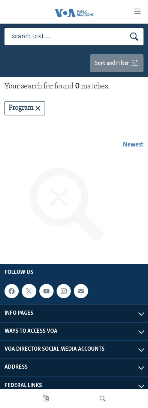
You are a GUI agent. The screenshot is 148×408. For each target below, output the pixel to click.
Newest (133, 144)
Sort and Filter (117, 63)
